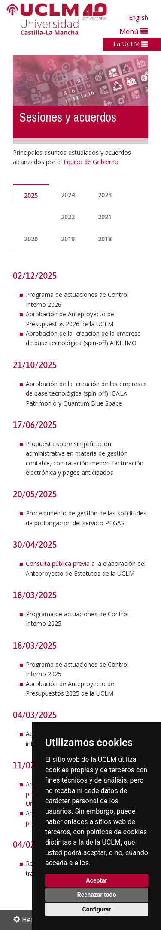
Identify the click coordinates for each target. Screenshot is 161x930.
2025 (31, 195)
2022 (68, 217)
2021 (105, 217)
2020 (31, 239)
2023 (105, 195)
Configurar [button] (96, 909)
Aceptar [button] (96, 880)
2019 (68, 239)
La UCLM (130, 43)
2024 (68, 195)
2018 (105, 239)
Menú (133, 31)
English (138, 17)
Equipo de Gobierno (91, 162)
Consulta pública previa (58, 563)
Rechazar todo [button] (96, 894)
